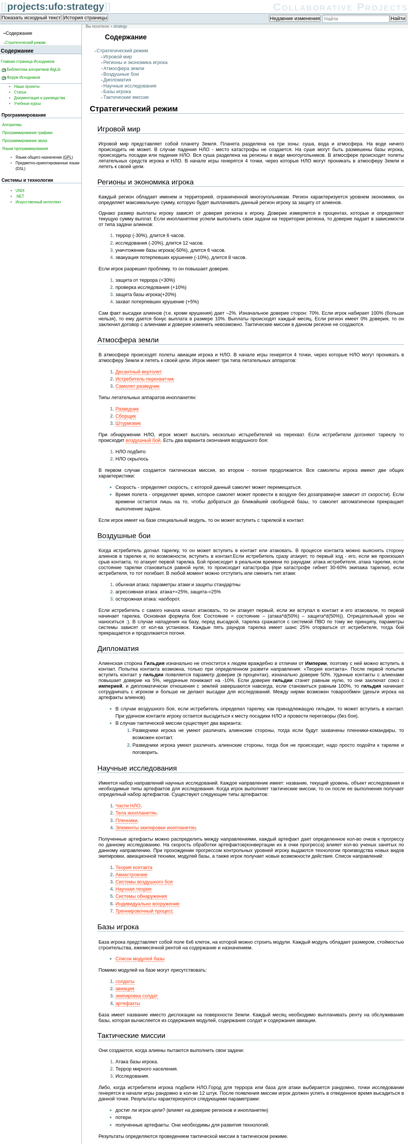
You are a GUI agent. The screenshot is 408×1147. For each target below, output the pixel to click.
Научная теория (134, 889)
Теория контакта (134, 867)
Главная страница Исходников (27, 61)
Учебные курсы (27, 103)
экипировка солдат (137, 996)
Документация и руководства (39, 98)
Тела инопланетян (136, 813)
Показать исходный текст (31, 17)
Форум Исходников (23, 77)
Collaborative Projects (340, 7)
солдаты (125, 981)
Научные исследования (129, 86)
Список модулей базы (140, 958)
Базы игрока (117, 91)
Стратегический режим (122, 50)
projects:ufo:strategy (55, 6)
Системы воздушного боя (144, 882)
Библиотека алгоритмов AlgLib (34, 69)
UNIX (20, 191)
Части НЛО (128, 805)
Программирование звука (24, 141)
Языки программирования (25, 149)
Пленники (127, 820)
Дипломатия (117, 80)
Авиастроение (132, 874)
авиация (125, 988)
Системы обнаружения (141, 896)
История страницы (85, 17)
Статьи (20, 92)
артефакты (128, 1003)
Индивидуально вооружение (148, 904)
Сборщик (126, 416)
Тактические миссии (126, 97)
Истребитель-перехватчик (145, 379)
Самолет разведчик (137, 386)
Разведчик (127, 409)
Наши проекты (27, 86)
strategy (120, 26)
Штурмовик (128, 423)
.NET (20, 196)
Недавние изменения (295, 18)
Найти (398, 18)
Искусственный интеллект (38, 202)
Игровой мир (117, 56)
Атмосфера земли (123, 68)
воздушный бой (143, 440)
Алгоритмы (12, 125)
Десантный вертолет (139, 372)
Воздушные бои (121, 74)
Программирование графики (27, 133)
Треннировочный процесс (144, 911)
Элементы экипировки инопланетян (156, 827)
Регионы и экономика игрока (135, 62)
